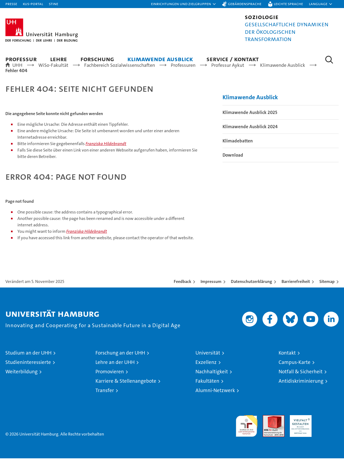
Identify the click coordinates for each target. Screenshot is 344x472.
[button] (183, 4)
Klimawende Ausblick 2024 (250, 140)
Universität (207, 366)
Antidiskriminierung (301, 394)
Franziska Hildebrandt (106, 157)
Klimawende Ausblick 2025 (250, 126)
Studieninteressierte (28, 376)
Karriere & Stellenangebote (125, 394)
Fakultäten (207, 394)
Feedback (182, 295)
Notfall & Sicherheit (301, 385)
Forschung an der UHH (120, 366)
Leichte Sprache (288, 3)
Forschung (97, 58)
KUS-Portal (33, 3)
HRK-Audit (299, 431)
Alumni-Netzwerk (215, 404)
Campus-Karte (294, 376)
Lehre (58, 58)
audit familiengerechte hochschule (246, 437)
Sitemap (327, 295)
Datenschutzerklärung (251, 295)
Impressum (211, 295)
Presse (11, 3)
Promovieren (109, 385)
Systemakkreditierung (328, 431)
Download (233, 169)
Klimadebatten (238, 154)
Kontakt (287, 366)
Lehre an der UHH (115, 376)
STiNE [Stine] (53, 3)
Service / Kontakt (232, 58)
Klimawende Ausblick (160, 58)
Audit (268, 431)
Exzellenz (206, 376)
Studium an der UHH (28, 366)
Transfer (104, 404)
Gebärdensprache (244, 3)
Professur (21, 58)
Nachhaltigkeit (211, 385)
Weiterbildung (21, 385)
